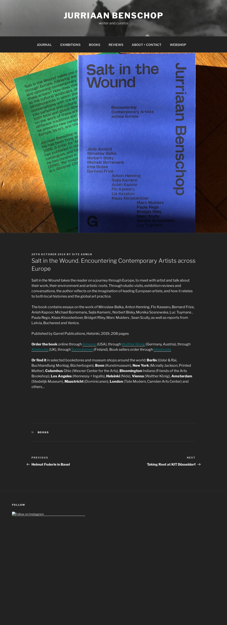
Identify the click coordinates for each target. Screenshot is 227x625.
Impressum (20, 568)
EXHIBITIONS (70, 45)
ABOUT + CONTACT (146, 45)
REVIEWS (116, 45)
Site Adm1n (82, 254)
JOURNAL (44, 45)
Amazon (89, 344)
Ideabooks (162, 349)
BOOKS (94, 45)
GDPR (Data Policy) (25, 578)
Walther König (133, 344)
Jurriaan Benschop (114, 15)
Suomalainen (82, 349)
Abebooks (40, 349)
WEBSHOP (178, 45)
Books (43, 432)
